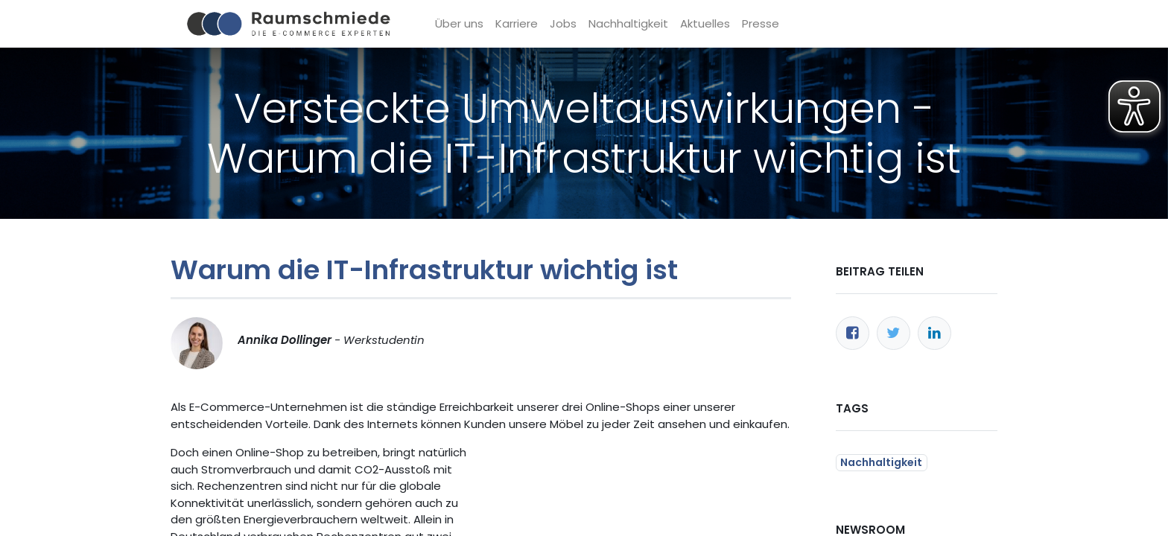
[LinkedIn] (934, 333)
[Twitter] (893, 333)
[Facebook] (852, 333)
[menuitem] (459, 24)
